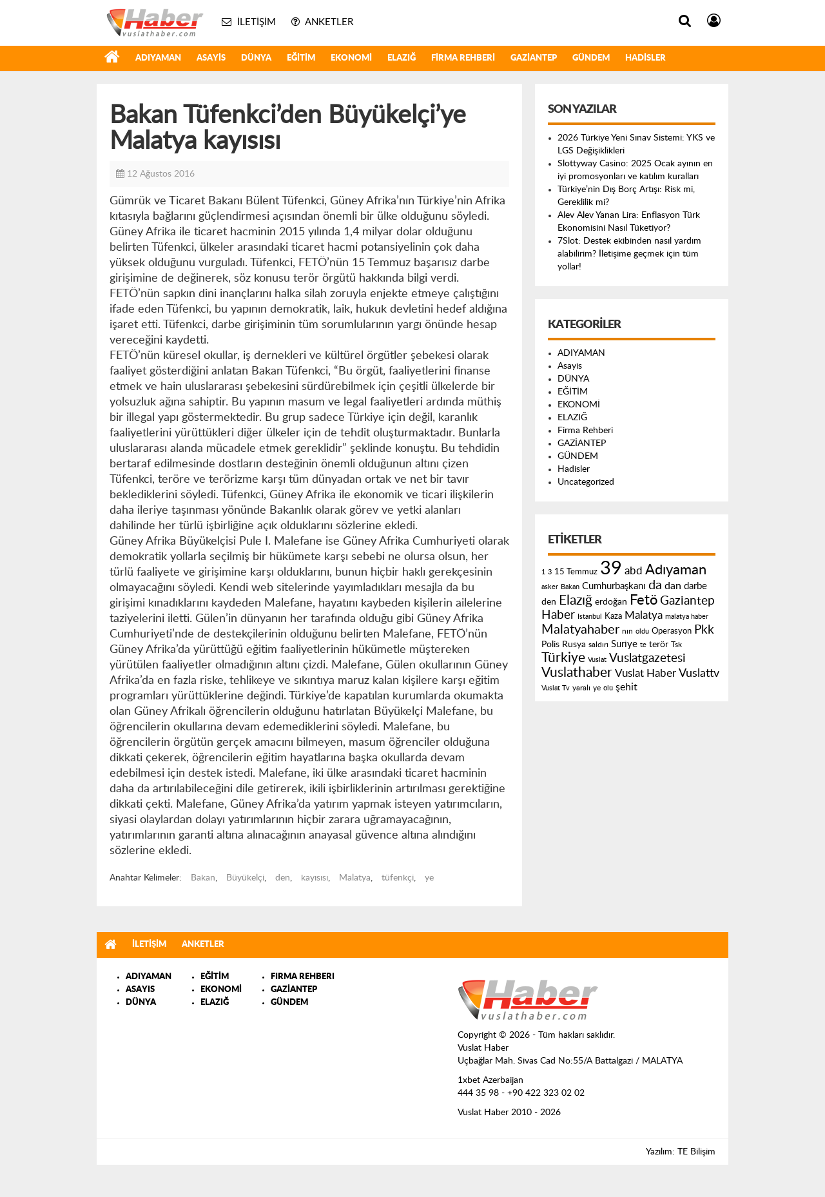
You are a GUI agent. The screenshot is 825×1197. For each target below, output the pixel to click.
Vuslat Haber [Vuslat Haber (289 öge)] (645, 673)
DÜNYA (256, 58)
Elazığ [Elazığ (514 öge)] (575, 600)
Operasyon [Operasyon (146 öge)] (672, 631)
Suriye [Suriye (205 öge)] (624, 644)
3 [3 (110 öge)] (550, 572)
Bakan (203, 877)
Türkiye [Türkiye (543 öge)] (563, 658)
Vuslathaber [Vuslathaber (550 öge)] (576, 672)
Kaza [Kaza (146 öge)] (613, 616)
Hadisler (645, 58)
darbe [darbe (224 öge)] (695, 586)
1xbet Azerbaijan (490, 1080)
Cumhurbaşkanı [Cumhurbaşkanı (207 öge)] (614, 586)
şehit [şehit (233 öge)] (626, 687)
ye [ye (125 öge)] (597, 688)
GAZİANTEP (533, 58)
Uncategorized (586, 482)
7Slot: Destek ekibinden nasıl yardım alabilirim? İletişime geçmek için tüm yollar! (629, 254)
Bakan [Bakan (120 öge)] (570, 586)
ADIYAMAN (158, 58)
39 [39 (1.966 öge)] (611, 568)
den (282, 877)
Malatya (355, 877)
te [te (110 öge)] (643, 644)
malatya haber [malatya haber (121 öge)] (686, 616)
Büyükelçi (245, 877)
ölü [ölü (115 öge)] (608, 688)
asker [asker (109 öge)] (549, 586)
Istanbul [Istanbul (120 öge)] (590, 616)
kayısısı (314, 877)
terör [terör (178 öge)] (658, 644)
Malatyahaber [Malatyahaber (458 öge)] (580, 629)
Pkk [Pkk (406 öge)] (704, 630)
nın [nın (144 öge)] (627, 631)
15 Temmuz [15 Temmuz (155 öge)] (575, 572)
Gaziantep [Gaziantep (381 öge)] (687, 601)
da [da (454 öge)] (655, 585)
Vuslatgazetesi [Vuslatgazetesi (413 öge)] (647, 658)
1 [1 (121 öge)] (543, 572)
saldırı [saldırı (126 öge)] (598, 644)
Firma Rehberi (463, 58)
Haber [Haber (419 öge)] (558, 614)
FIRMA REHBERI (303, 977)
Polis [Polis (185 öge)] (550, 644)
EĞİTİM (301, 58)
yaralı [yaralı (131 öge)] (581, 688)
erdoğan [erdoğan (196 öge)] (611, 602)
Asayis (211, 58)
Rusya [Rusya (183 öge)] (574, 644)
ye (429, 877)
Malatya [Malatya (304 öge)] (644, 615)
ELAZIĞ (401, 58)
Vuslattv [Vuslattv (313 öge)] (699, 673)
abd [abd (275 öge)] (634, 571)
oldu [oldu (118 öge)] (642, 631)
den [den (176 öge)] (548, 602)
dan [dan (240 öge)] (673, 586)
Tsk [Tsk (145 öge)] (676, 644)
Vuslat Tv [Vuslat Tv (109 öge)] (555, 688)
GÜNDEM (591, 58)
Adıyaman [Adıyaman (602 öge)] (675, 570)
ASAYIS (140, 990)
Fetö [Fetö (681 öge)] (643, 600)
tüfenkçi (398, 877)
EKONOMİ (351, 58)
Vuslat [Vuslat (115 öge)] (597, 659)
